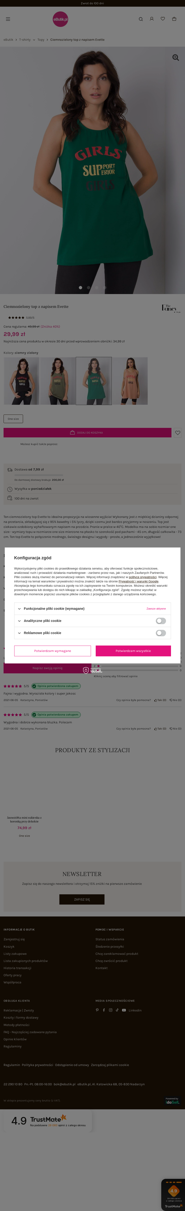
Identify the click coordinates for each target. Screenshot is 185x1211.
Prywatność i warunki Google (139, 581)
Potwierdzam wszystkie (133, 651)
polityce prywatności (143, 577)
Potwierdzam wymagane (52, 651)
